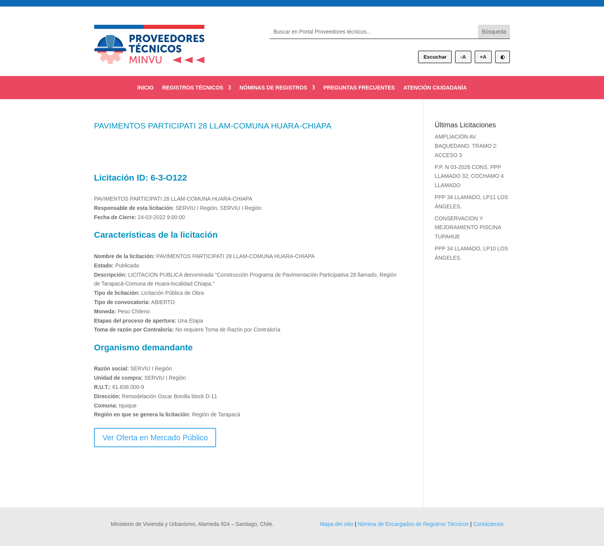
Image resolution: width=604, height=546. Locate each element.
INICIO (145, 88)
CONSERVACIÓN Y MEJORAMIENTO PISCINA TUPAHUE (468, 227)
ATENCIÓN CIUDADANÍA (435, 88)
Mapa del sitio (336, 524)
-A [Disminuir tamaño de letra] (463, 57)
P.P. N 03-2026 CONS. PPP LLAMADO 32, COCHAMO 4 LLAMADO (469, 176)
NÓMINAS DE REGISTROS (273, 88)
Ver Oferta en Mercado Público (155, 437)
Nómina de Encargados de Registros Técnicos (413, 524)
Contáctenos (488, 524)
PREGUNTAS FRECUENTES (359, 88)
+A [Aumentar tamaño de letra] (483, 57)
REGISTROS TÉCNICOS (192, 88)
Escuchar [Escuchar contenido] (434, 57)
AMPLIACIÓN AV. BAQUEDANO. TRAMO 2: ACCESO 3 (466, 146)
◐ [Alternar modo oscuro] (502, 57)
